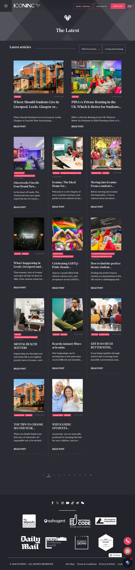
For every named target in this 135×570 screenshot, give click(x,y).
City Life (75, 97)
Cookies (121, 564)
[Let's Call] (128, 541)
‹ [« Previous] (38, 475)
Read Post (20, 126)
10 (91, 475)
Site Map (70, 564)
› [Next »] (96, 475)
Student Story (96, 173)
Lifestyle (17, 97)
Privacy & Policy (107, 564)
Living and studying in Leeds (24, 176)
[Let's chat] (128, 551)
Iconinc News (19, 173)
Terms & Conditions (87, 564)
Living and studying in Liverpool (103, 254)
